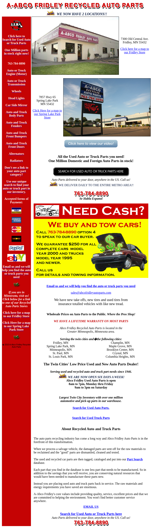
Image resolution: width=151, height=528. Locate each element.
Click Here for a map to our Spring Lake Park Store (47, 114)
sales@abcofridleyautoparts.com (91, 292)
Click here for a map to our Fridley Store (134, 50)
